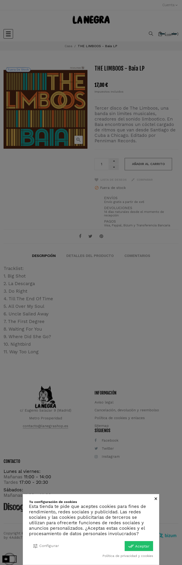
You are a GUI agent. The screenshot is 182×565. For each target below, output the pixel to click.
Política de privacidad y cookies (127, 556)
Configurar (45, 546)
